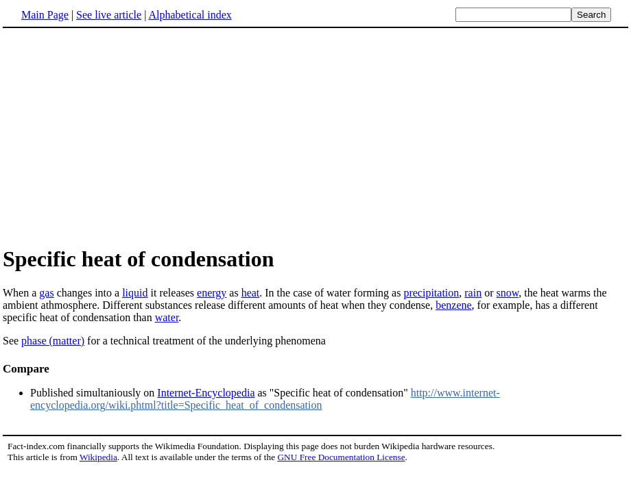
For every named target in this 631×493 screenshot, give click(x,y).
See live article (108, 15)
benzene (453, 305)
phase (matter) (52, 340)
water (167, 317)
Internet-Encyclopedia (205, 393)
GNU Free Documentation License (341, 457)
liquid (134, 293)
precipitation (431, 293)
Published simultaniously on (93, 393)
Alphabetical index (189, 15)
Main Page (45, 15)
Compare (26, 368)
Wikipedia (98, 457)
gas (46, 293)
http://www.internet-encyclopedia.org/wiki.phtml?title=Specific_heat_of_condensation (265, 399)
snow (507, 293)
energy (211, 293)
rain (472, 293)
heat (250, 293)
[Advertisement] (118, 136)
